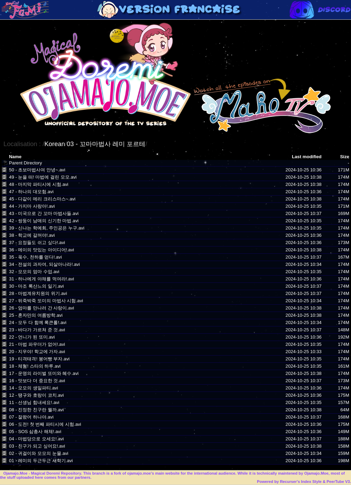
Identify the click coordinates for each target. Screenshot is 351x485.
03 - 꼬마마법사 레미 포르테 (106, 143)
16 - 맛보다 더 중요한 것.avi (37, 380)
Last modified (307, 156)
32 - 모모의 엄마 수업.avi (34, 271)
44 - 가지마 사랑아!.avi (32, 206)
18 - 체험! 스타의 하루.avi (35, 366)
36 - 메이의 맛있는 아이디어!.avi (41, 249)
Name (15, 156)
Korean (54, 143)
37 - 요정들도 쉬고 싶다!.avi (37, 242)
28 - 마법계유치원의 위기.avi (38, 293)
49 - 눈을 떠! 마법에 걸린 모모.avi (42, 177)
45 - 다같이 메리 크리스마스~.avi (42, 198)
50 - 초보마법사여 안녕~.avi (37, 169)
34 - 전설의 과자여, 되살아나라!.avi (44, 264)
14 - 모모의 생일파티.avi (33, 387)
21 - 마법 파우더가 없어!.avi (37, 344)
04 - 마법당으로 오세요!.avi (36, 438)
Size (344, 156)
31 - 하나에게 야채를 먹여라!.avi (41, 278)
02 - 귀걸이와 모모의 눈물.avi (38, 453)
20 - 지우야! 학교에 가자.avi (37, 351)
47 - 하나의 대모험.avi (31, 191)
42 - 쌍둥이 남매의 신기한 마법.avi (44, 220)
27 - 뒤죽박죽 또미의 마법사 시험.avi (46, 300)
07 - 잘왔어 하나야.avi (31, 417)
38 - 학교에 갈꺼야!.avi (32, 235)
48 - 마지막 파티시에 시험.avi (38, 184)
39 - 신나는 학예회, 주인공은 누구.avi (46, 228)
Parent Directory (25, 162)
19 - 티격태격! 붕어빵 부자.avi (39, 358)
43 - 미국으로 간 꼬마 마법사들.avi (44, 213)
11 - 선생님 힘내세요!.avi (34, 402)
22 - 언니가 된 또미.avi (32, 337)
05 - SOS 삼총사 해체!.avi (35, 431)
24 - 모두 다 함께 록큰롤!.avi (37, 322)
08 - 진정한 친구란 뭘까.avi (36, 409)
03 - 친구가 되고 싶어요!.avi (37, 446)
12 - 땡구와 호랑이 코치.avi (36, 395)
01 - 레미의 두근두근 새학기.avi (41, 460)
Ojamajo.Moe (15, 473)
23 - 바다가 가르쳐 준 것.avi (37, 329)
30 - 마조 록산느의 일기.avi (36, 286)
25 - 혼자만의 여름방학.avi (36, 315)
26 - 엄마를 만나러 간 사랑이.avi (41, 308)
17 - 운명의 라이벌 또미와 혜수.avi (44, 373)
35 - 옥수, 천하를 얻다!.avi (35, 257)
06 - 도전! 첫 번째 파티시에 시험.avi (45, 424)
